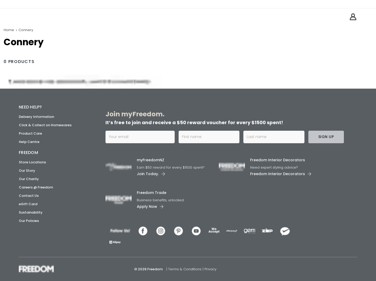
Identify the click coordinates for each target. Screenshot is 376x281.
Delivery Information (36, 116)
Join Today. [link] (148, 173)
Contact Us (29, 195)
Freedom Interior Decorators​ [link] (277, 159)
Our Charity (29, 178)
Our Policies (29, 220)
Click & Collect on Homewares (45, 125)
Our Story (27, 170)
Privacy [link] (210, 269)
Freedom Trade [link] (151, 192)
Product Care (30, 133)
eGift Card (28, 204)
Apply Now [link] (147, 206)
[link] (42, 15)
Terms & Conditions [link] (185, 269)
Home (9, 29)
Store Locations (32, 162)
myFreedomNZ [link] (150, 159)
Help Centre (29, 141)
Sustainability (31, 212)
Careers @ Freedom (36, 187)
